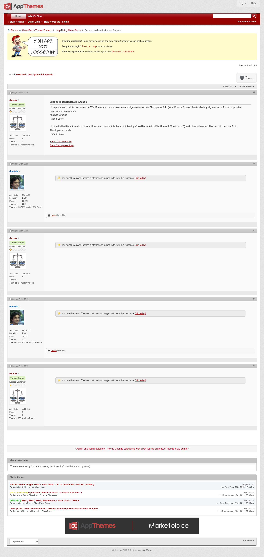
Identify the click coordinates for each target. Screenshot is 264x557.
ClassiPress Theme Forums (37, 30)
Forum (14, 30)
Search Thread (245, 86)
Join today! (140, 178)
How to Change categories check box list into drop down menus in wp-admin (147, 448)
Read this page (89, 46)
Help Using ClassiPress (68, 30)
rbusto (54, 215)
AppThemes (249, 540)
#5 (254, 365)
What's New (35, 16)
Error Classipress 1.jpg (62, 145)
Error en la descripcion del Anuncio (34, 74)
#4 (254, 298)
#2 (254, 163)
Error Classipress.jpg (61, 141)
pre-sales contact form (123, 51)
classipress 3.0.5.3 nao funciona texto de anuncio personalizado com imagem (54, 508)
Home (18, 16)
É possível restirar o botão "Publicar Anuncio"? (55, 492)
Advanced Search (246, 21)
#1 (254, 92)
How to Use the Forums (56, 22)
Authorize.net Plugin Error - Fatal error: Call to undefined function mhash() (52, 484)
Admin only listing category (90, 448)
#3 (254, 230)
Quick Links (34, 22)
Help (253, 3)
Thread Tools (228, 86)
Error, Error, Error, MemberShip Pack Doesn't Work (50, 500)
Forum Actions (16, 22)
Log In (243, 3)
